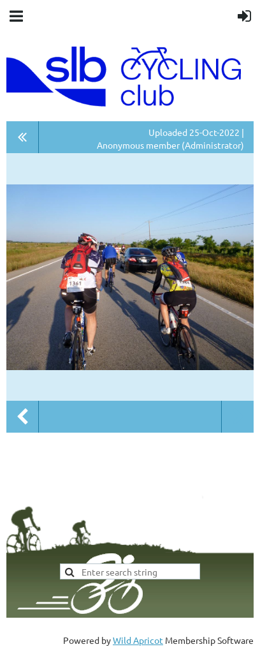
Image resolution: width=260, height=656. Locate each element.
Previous (22, 417)
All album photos (22, 137)
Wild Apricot (138, 640)
